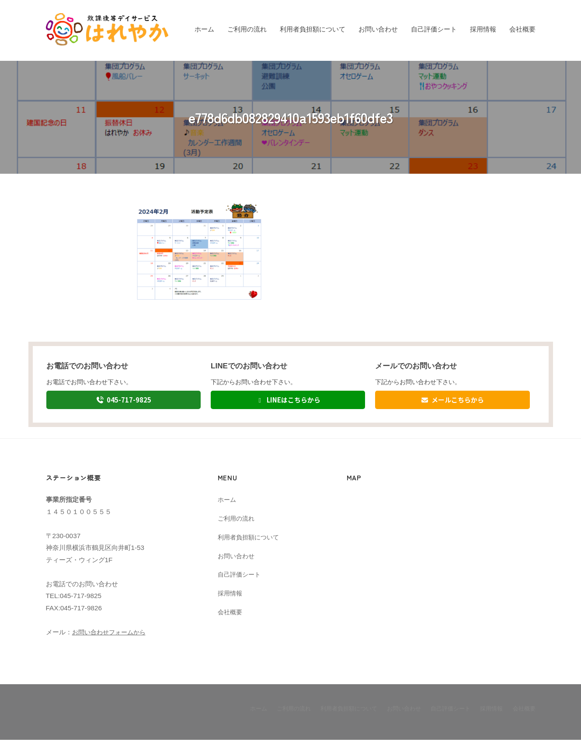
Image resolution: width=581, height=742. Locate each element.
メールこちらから (453, 400)
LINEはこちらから (287, 400)
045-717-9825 (123, 400)
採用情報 (483, 29)
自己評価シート (434, 29)
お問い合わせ (378, 29)
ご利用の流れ (247, 29)
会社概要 (522, 29)
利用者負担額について (312, 29)
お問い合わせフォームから (111, 634)
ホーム (204, 29)
